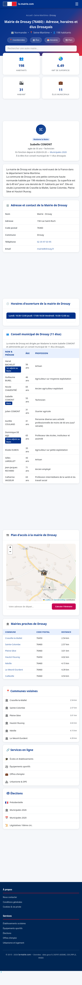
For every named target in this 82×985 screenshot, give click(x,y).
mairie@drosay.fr (45, 248)
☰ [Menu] (76, 4)
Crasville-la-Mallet (13, 638)
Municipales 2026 (16, 810)
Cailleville (9, 676)
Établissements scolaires (14, 923)
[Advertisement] (41, 109)
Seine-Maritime (41, 15)
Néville (8, 663)
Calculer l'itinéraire (63, 606)
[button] (44, 572)
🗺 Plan (68, 40)
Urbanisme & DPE (16, 782)
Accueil (29, 15)
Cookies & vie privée (12, 907)
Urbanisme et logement (13, 943)
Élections (7, 933)
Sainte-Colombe (12, 644)
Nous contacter (10, 897)
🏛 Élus (36, 40)
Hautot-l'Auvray (12, 657)
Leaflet (46, 600)
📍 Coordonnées (17, 40)
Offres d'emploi (14, 774)
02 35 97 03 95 (44, 241)
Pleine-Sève (10, 650)
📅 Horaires (52, 40)
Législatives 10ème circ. (18, 825)
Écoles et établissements (19, 759)
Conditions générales (12, 902)
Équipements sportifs (17, 767)
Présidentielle (14, 802)
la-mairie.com (24, 954)
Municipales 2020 (58, 152)
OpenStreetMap (59, 600)
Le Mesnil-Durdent (14, 669)
